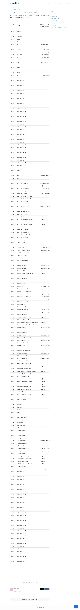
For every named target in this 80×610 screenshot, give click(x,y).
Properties (19, 9)
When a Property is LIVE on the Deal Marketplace (60, 14)
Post (42, 589)
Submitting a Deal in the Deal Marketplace (59, 22)
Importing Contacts (54, 20)
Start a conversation (61, 3)
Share (47, 589)
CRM (15, 9)
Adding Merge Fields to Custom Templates (59, 25)
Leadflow (12, 9)
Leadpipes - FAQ (54, 16)
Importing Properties (55, 18)
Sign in (68, 3)
